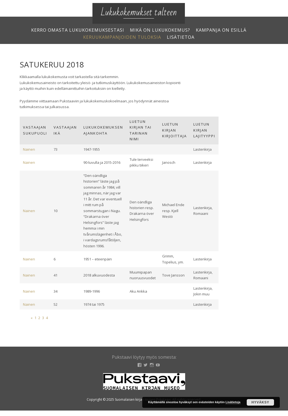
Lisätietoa (180, 37)
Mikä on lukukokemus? (160, 30)
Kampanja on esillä (221, 30)
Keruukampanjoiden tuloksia (122, 37)
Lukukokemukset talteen (139, 12)
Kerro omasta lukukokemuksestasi (77, 30)
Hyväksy (260, 402)
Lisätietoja (233, 402)
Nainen (29, 149)
